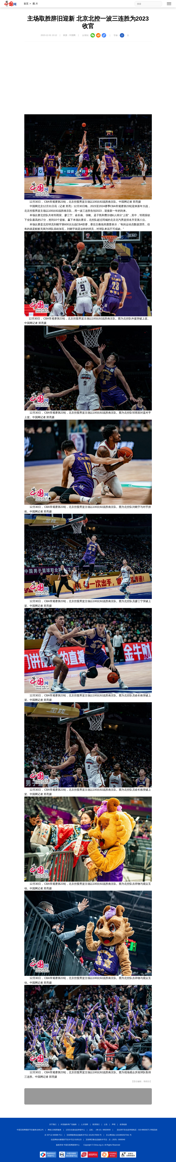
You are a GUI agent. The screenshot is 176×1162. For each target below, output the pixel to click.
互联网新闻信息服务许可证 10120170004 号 (84, 1135)
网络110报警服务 (54, 1130)
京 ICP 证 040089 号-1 (53, 1135)
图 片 (35, 3)
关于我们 (52, 1124)
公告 (105, 1124)
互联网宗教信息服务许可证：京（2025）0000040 (105, 1140)
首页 (26, 3)
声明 (113, 1124)
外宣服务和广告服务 (69, 1124)
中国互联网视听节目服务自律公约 (30, 1130)
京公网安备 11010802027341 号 (119, 1135)
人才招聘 (84, 1124)
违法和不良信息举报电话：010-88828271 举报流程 (137, 1130)
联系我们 (96, 1124)
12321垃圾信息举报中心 (75, 1130)
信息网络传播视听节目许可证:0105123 (66, 1140)
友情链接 (123, 1124)
